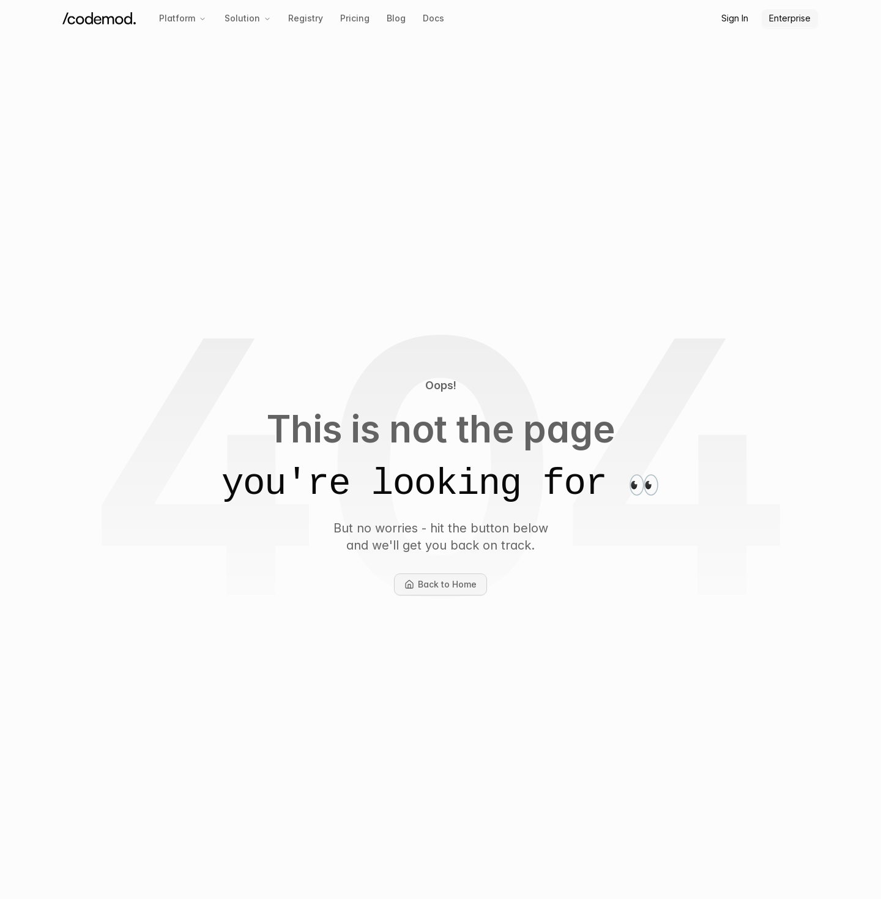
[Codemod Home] (99, 18)
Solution (248, 18)
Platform (182, 18)
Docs (433, 18)
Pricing (355, 18)
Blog (396, 18)
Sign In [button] (734, 18)
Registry (305, 18)
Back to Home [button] (445, 587)
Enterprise (790, 18)
